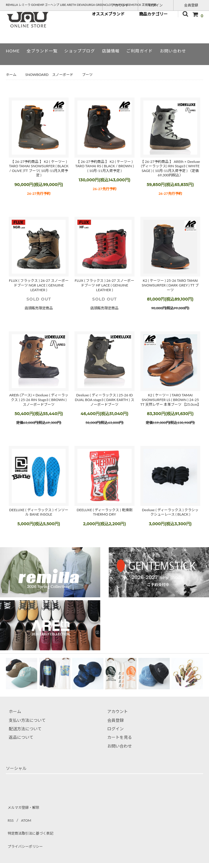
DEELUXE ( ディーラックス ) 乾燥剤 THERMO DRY (104, 512)
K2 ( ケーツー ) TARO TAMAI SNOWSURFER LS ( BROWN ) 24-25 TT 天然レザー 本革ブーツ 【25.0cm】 (170, 399)
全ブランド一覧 (42, 50)
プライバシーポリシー (26, 831)
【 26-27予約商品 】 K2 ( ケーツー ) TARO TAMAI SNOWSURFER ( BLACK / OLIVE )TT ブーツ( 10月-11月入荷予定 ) (39, 168)
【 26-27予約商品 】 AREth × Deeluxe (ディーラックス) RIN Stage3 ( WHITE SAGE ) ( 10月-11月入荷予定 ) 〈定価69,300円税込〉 (170, 168)
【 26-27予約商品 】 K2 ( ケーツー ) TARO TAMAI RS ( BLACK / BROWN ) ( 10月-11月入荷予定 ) (104, 166)
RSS (9, 813)
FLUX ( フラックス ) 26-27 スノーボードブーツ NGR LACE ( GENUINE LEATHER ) (39, 285)
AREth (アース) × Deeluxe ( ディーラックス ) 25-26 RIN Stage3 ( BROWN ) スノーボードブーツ (38, 399)
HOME (13, 50)
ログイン (155, 4)
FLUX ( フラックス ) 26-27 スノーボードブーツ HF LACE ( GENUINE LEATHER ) (104, 285)
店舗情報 (111, 50)
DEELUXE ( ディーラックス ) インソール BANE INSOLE (38, 512)
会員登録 (191, 4)
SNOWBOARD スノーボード (49, 74)
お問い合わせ (173, 50)
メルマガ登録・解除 (24, 805)
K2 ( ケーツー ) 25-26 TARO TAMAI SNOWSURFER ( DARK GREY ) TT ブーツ (170, 285)
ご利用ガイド (139, 50)
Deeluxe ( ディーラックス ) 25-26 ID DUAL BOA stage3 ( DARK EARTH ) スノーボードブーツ (104, 399)
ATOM (23, 813)
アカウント (120, 4)
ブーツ (87, 74)
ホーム (11, 74)
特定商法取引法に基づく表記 (32, 822)
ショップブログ (79, 50)
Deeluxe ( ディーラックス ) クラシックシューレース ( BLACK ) (170, 512)
